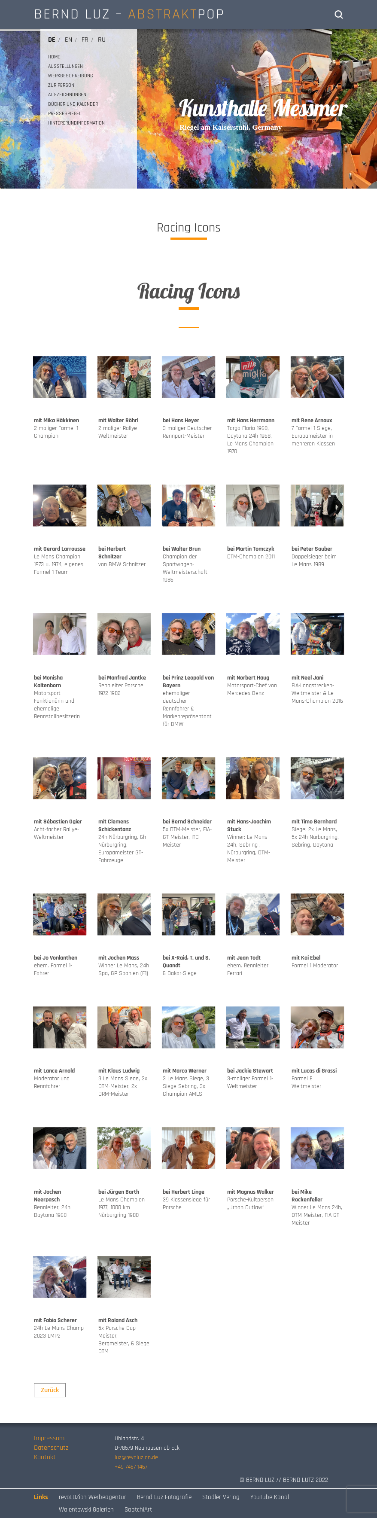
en (68, 39)
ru (102, 39)
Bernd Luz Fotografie (164, 1497)
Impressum (49, 1438)
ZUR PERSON (61, 85)
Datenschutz (51, 1447)
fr (85, 39)
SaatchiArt (138, 1510)
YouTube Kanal (269, 1497)
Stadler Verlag (221, 1497)
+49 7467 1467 (131, 1467)
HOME (54, 57)
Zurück (50, 1390)
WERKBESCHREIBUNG (70, 76)
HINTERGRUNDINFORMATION (76, 123)
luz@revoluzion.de (136, 1457)
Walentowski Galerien (86, 1510)
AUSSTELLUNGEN (65, 66)
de (51, 39)
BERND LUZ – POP (129, 14)
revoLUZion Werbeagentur (92, 1497)
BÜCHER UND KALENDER (73, 104)
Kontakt (45, 1457)
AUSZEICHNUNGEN (67, 94)
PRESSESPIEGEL (64, 113)
